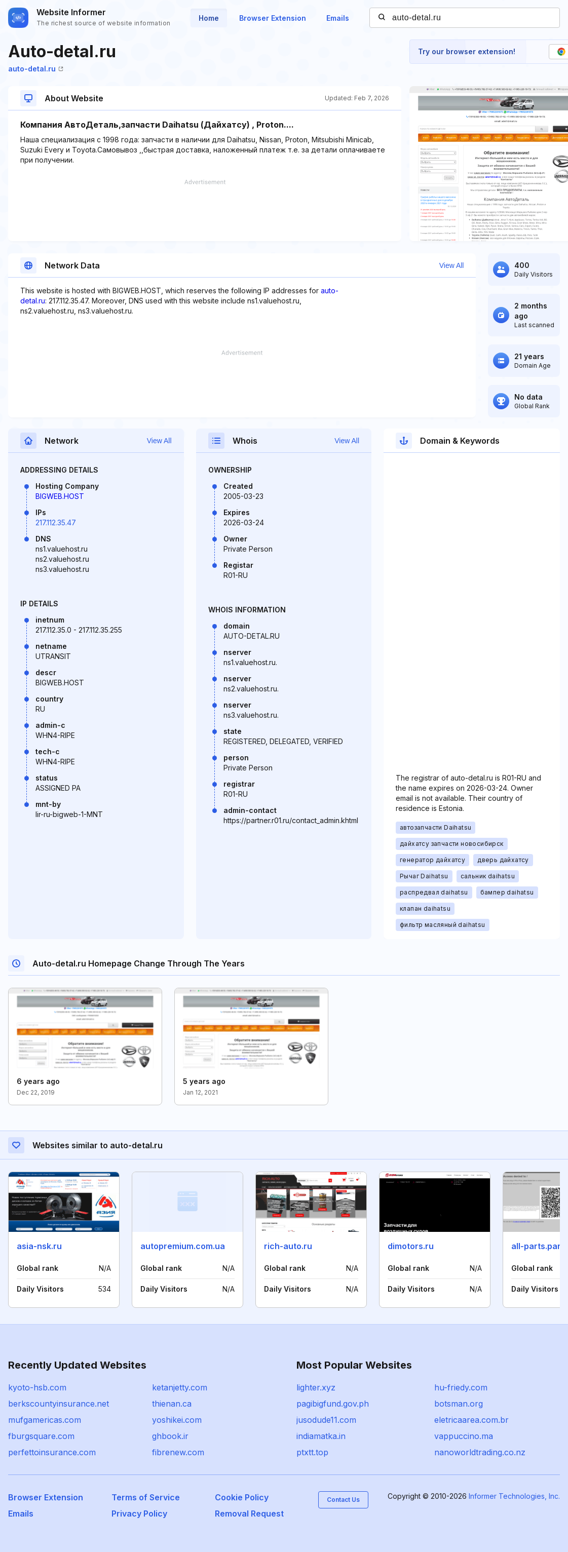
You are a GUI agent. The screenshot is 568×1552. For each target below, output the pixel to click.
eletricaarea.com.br (471, 1420)
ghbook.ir (170, 1436)
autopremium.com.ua (182, 1246)
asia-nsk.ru (39, 1246)
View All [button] (451, 265)
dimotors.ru (411, 1246)
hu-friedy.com (460, 1387)
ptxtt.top (312, 1452)
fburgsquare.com (41, 1436)
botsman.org (458, 1404)
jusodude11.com (326, 1420)
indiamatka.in (321, 1436)
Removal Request (249, 1513)
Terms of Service (145, 1497)
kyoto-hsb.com (37, 1387)
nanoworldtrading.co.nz (479, 1452)
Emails (337, 18)
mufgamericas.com (44, 1420)
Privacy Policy (139, 1513)
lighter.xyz (315, 1387)
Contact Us (343, 1499)
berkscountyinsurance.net (58, 1404)
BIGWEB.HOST (59, 496)
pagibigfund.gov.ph (332, 1404)
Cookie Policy (242, 1497)
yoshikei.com (177, 1420)
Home (209, 18)
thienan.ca (172, 1404)
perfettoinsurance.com (52, 1452)
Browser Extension (272, 18)
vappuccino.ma (463, 1436)
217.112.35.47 (55, 522)
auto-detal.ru (35, 68)
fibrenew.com (178, 1452)
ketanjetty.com (179, 1387)
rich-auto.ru (288, 1246)
